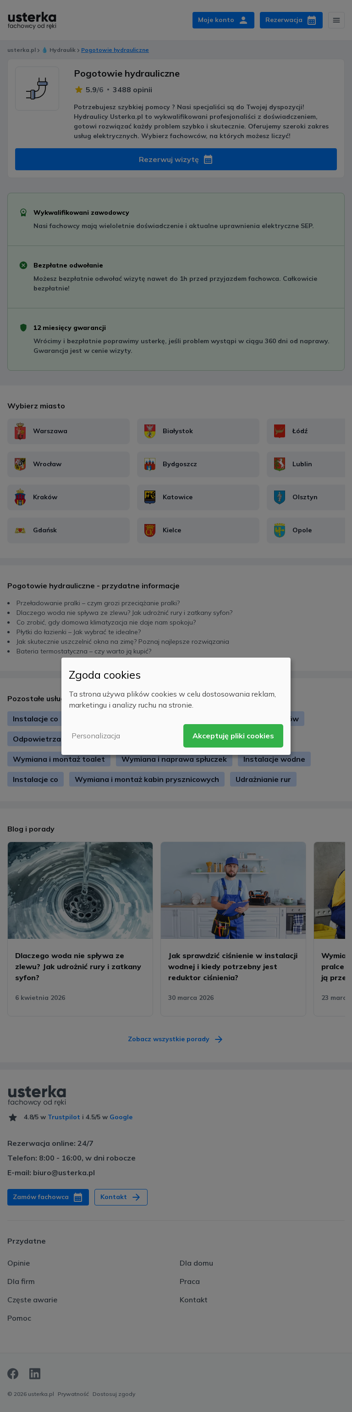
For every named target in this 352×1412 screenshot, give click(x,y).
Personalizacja (96, 735)
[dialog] (176, 705)
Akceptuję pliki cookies (233, 735)
